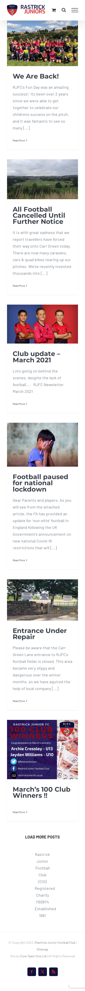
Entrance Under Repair (40, 634)
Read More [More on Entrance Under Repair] (19, 700)
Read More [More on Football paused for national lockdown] (19, 560)
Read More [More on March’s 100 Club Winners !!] (19, 812)
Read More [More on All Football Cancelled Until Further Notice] (19, 285)
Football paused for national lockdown (40, 483)
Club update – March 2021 (36, 357)
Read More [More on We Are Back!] (19, 140)
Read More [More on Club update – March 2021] (19, 403)
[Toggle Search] (64, 10)
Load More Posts (42, 836)
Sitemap (42, 949)
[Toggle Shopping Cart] (54, 10)
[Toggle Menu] (75, 10)
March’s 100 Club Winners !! (41, 792)
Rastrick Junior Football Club (55, 942)
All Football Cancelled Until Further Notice (39, 215)
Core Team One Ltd (33, 956)
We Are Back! (36, 76)
